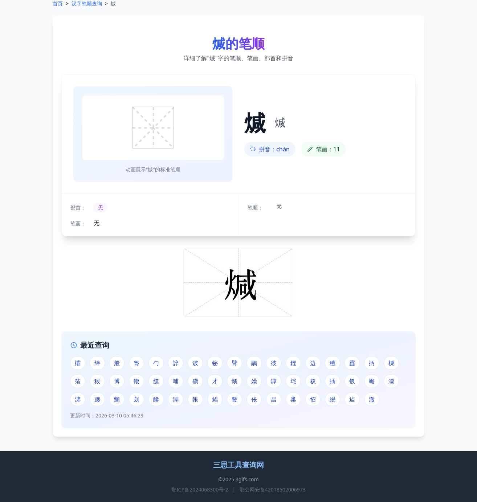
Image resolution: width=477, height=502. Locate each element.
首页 (58, 3)
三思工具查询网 (238, 465)
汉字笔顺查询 (87, 3)
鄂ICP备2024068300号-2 (199, 489)
